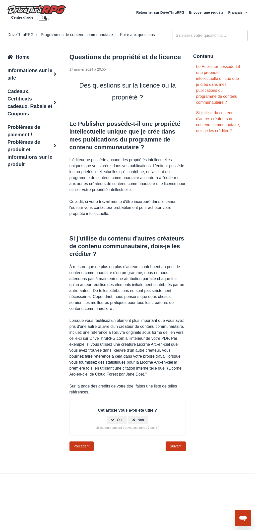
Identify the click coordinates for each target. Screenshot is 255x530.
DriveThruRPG (20, 35)
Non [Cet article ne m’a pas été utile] (140, 420)
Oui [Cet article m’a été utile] (120, 420)
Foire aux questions (137, 35)
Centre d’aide (22, 17)
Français (236, 12)
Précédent (82, 446)
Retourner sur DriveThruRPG (160, 12)
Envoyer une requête (206, 12)
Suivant (176, 446)
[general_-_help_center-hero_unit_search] (210, 35)
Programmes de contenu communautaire (77, 35)
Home (23, 57)
